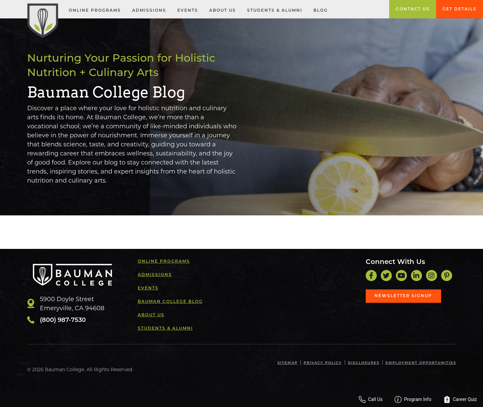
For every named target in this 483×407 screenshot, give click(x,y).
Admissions (149, 11)
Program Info (413, 399)
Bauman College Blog (170, 302)
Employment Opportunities (420, 363)
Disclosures (363, 363)
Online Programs (95, 11)
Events (187, 11)
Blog (320, 11)
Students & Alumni (274, 11)
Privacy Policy (323, 363)
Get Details (459, 9)
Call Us (370, 399)
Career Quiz (460, 399)
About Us (222, 11)
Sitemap (288, 363)
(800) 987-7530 (63, 320)
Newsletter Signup (403, 296)
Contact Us (413, 9)
